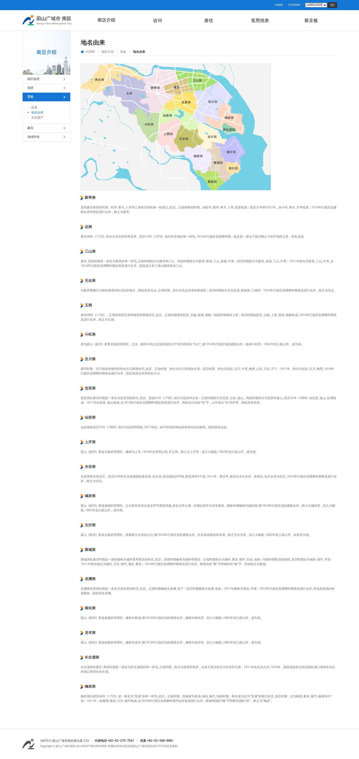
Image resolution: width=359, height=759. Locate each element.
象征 (30, 128)
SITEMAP (294, 5)
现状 (30, 88)
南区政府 (33, 79)
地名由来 (37, 112)
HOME (279, 5)
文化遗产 (37, 118)
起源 (34, 107)
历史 (30, 97)
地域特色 (33, 137)
